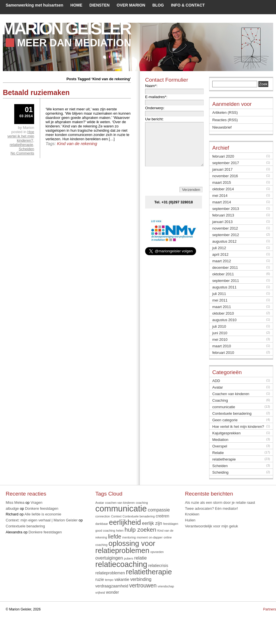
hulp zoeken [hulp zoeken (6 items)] (140, 529)
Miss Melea (15, 502)
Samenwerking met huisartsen (34, 5)
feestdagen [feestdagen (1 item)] (170, 523)
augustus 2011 (224, 287)
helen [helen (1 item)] (119, 530)
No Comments (22, 153)
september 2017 (225, 163)
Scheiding (220, 472)
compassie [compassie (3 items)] (159, 509)
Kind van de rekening (77, 143)
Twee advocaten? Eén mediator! (211, 508)
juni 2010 (219, 333)
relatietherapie (21, 145)
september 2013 (225, 209)
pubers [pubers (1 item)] (128, 558)
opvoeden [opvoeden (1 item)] (157, 552)
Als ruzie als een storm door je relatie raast (220, 502)
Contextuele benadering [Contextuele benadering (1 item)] (139, 516)
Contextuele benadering (232, 413)
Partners (269, 609)
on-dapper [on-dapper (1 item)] (156, 537)
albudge (12, 508)
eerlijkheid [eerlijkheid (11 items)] (125, 522)
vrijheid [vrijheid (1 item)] (100, 592)
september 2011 (225, 280)
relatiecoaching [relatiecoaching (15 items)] (121, 564)
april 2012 (220, 254)
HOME (76, 5)
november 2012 (225, 228)
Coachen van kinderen (230, 394)
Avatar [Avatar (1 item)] (99, 502)
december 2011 (225, 267)
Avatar (217, 387)
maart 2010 (221, 346)
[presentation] (174, 185)
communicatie (223, 407)
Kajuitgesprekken (226, 433)
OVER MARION (131, 5)
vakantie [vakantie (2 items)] (121, 579)
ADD (216, 381)
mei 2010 (219, 339)
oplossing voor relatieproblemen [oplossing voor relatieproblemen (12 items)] (125, 547)
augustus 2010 (224, 320)
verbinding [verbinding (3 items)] (140, 579)
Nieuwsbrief (222, 127)
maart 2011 (221, 307)
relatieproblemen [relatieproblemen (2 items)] (110, 573)
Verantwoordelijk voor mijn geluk (211, 526)
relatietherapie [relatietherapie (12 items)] (149, 572)
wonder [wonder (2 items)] (112, 592)
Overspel (219, 446)
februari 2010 (223, 352)
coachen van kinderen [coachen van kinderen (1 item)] (120, 502)
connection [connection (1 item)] (102, 516)
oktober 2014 (223, 189)
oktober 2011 (223, 274)
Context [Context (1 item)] (116, 516)
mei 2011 (219, 300)
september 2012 (225, 235)
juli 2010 (219, 326)
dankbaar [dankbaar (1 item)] (101, 523)
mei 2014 (219, 195)
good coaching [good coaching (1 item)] (105, 530)
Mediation (220, 440)
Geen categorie (225, 420)
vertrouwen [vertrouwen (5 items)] (142, 585)
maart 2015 (221, 182)
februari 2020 (223, 156)
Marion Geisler (65, 28)
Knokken (192, 514)
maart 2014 (221, 202)
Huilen (190, 520)
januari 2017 (222, 169)
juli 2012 (219, 248)
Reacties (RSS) (225, 120)
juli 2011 (219, 294)
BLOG (158, 5)
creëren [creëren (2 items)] (162, 516)
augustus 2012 (224, 241)
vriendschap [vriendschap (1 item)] (166, 586)
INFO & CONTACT (188, 5)
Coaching (220, 400)
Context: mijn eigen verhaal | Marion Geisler (42, 520)
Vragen (36, 502)
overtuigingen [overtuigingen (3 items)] (109, 557)
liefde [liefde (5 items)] (114, 536)
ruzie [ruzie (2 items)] (99, 579)
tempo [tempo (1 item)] (109, 579)
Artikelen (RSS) (225, 112)
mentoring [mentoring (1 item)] (129, 537)
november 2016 (225, 176)
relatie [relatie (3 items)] (140, 557)
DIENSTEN (99, 5)
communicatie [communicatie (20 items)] (121, 508)
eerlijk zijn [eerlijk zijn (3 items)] (152, 523)
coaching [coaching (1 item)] (142, 502)
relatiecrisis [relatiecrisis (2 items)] (158, 565)
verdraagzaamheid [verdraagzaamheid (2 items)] (111, 586)
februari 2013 (223, 215)
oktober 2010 (223, 313)
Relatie (218, 453)
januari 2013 (222, 222)
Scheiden (26, 149)
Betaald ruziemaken (36, 92)
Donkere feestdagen (41, 508)
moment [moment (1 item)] (142, 537)
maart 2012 (221, 261)
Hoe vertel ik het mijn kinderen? (20, 136)
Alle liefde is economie (42, 514)
